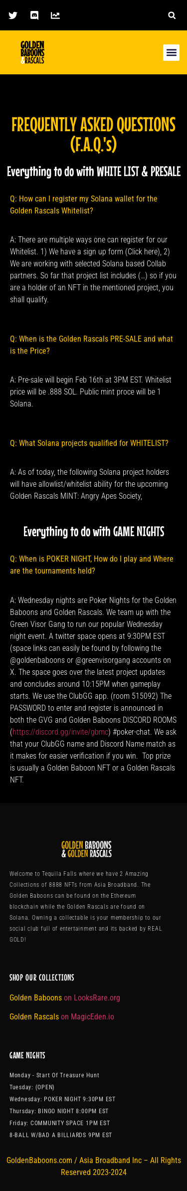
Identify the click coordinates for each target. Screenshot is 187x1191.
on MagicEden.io (87, 1016)
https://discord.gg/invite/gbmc (60, 732)
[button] (172, 15)
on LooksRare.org (92, 997)
